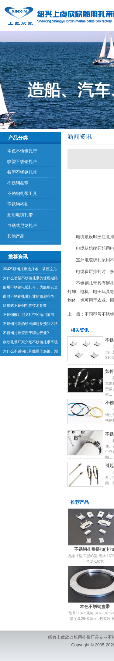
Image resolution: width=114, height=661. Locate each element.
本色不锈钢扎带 (22, 150)
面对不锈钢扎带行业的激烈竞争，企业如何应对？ (30, 297)
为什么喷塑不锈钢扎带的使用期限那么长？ (30, 279)
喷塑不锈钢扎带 (22, 161)
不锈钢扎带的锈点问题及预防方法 (30, 324)
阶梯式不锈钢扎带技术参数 (25, 305)
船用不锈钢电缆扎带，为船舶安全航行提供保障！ (30, 288)
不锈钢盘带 (18, 182)
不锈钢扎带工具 (22, 193)
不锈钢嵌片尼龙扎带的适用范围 (28, 315)
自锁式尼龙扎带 (22, 225)
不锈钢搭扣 (18, 204)
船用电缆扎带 (20, 214)
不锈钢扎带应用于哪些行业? (26, 333)
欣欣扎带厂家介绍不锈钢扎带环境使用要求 (30, 343)
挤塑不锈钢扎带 (22, 172)
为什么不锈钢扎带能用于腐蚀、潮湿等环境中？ (30, 352)
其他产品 (15, 236)
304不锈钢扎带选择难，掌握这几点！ (30, 270)
